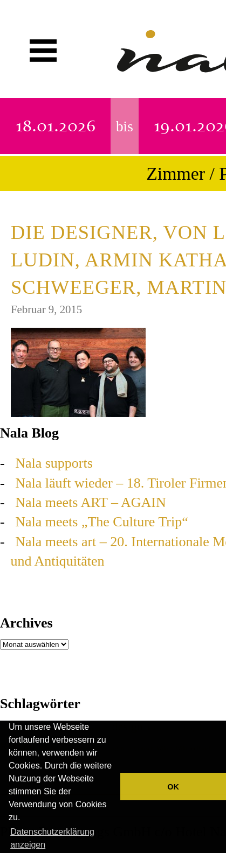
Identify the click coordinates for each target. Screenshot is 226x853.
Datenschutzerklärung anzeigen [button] (52, 838)
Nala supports (54, 463)
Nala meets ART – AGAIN (90, 502)
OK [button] (173, 786)
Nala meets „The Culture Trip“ (101, 522)
